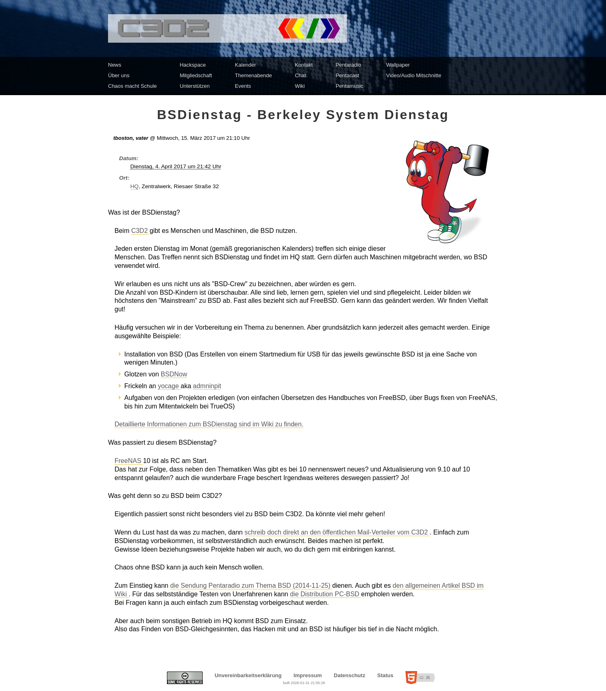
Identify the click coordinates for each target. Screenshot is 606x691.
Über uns (119, 75)
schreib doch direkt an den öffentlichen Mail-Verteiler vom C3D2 (337, 532)
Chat (300, 75)
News (114, 65)
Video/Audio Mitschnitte (414, 75)
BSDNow (174, 374)
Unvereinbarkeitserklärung (247, 675)
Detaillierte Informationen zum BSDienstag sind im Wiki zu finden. (209, 424)
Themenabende (253, 75)
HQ (134, 186)
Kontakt (304, 65)
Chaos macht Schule (132, 86)
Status (385, 675)
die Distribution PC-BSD (325, 594)
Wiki (300, 86)
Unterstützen (195, 86)
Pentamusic (349, 86)
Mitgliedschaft (196, 75)
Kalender (245, 65)
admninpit (207, 385)
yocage (169, 385)
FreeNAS (129, 460)
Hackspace (193, 65)
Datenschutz (349, 675)
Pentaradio (348, 65)
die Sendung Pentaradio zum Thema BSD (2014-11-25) (251, 585)
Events (243, 86)
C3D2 (140, 230)
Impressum (308, 675)
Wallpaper (398, 65)
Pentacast (347, 75)
